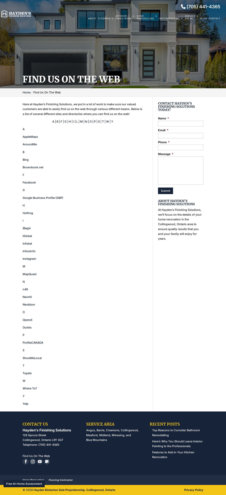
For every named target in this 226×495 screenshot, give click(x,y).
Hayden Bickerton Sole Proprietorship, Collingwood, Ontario (74, 490)
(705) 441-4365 (200, 6)
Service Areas (190, 17)
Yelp (25, 403)
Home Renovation (33, 479)
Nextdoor (29, 304)
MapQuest (30, 274)
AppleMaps (30, 136)
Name (163, 118)
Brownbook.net (33, 167)
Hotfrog (28, 213)
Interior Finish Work (124, 17)
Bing (26, 159)
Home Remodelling (145, 17)
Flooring (104, 18)
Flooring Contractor (61, 479)
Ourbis (27, 327)
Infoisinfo (29, 251)
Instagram (29, 258)
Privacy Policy (193, 490)
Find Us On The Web (36, 456)
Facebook (29, 182)
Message (165, 154)
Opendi (27, 320)
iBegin (27, 228)
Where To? (30, 388)
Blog (203, 18)
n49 (25, 289)
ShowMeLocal (32, 358)
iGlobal (27, 236)
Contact (214, 18)
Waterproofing (169, 18)
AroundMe (30, 144)
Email (163, 130)
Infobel (27, 243)
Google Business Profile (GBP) (43, 198)
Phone (164, 142)
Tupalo (27, 373)
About (92, 18)
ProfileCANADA (33, 342)
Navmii (27, 297)
